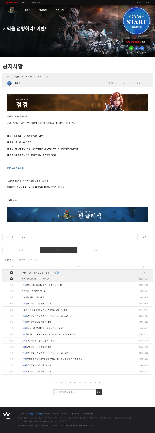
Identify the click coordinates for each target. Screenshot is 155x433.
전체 (21, 250)
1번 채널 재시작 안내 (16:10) (36, 346)
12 (60, 382)
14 (70, 382)
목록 (145, 237)
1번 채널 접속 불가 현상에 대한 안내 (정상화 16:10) (45, 352)
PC (24, 2)
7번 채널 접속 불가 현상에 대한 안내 (39, 340)
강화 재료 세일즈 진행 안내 (33, 297)
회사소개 (65, 413)
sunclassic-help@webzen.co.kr (41, 421)
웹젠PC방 (75, 413)
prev (99, 53)
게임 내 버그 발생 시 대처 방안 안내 (36, 278)
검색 (99, 392)
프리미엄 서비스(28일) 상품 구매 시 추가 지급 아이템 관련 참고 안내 (52, 359)
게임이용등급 (88, 413)
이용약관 (21, 413)
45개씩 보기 (33, 260)
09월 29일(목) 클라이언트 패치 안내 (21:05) (42, 284)
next (112, 53)
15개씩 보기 (8, 260)
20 (99, 382)
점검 (96, 250)
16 (80, 382)
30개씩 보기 (21, 260)
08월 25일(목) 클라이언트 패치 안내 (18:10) (42, 328)
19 (94, 382)
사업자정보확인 (60, 421)
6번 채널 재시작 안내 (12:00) (36, 303)
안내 (59, 250)
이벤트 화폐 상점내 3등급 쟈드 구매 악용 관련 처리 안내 (44, 309)
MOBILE (35, 2)
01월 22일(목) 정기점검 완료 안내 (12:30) (40, 272)
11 (55, 382)
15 (75, 382)
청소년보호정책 (52, 413)
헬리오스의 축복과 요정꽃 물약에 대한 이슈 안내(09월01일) (49, 334)
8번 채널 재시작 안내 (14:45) (36, 365)
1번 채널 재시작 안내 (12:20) (36, 371)
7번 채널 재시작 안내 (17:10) (36, 322)
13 (65, 382)
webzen (11, 2)
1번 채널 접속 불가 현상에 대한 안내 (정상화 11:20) (45, 315)
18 (89, 382)
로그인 (148, 2)
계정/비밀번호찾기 (141, 53)
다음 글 (24, 237)
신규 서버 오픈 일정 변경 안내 (34, 291)
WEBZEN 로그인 (136, 42)
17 (85, 382)
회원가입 (140, 2)
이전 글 (9, 237)
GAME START (136, 21)
